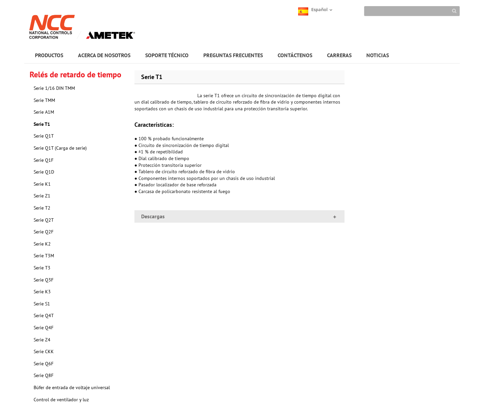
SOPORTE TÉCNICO (167, 55)
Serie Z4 (42, 340)
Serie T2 (42, 208)
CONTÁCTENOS (295, 55)
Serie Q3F (43, 280)
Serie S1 (42, 304)
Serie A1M (44, 112)
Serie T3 (42, 268)
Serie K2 (42, 244)
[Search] (412, 11)
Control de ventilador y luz (61, 400)
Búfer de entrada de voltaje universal (72, 387)
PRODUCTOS (49, 55)
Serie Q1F (43, 160)
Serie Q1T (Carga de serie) (60, 148)
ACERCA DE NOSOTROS (104, 55)
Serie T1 (42, 124)
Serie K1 (42, 184)
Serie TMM (44, 100)
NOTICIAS (377, 55)
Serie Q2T (44, 220)
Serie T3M (44, 256)
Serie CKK (44, 351)
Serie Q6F (43, 364)
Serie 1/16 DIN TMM (54, 88)
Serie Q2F (43, 232)
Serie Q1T (44, 136)
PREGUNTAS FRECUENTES (233, 55)
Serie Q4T (44, 315)
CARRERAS (339, 55)
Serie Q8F (43, 375)
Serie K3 (42, 292)
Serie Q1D (44, 172)
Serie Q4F (43, 328)
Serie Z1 (42, 196)
